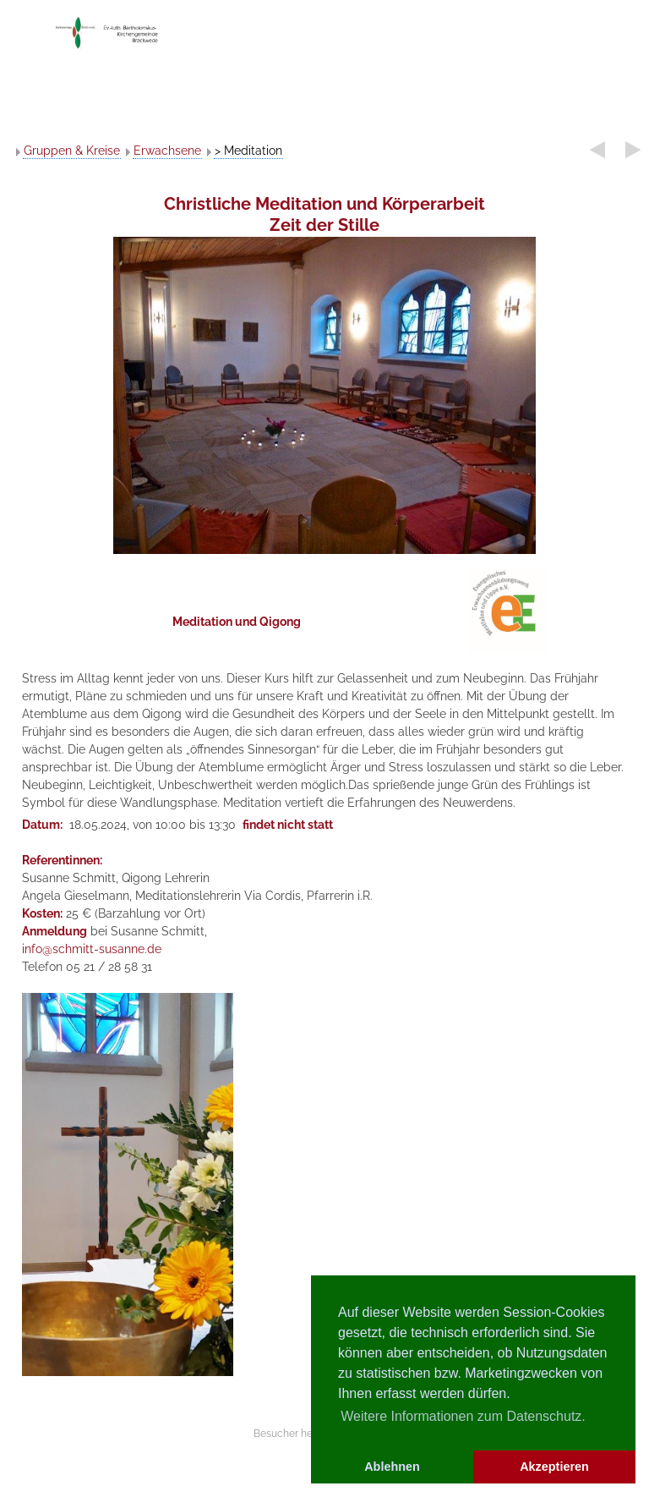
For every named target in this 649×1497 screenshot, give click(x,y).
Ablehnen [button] (392, 1466)
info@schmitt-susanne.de (91, 949)
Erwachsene (167, 150)
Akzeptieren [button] (554, 1466)
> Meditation (248, 150)
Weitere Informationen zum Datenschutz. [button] (463, 1416)
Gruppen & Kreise (72, 150)
